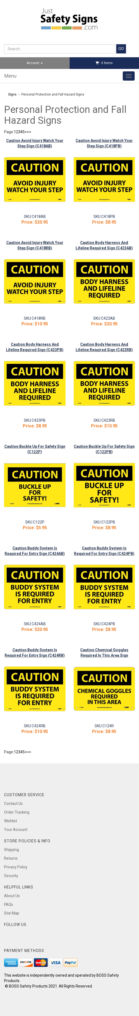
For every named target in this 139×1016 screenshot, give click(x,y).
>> (29, 132)
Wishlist (10, 821)
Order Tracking (16, 812)
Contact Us (13, 803)
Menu (10, 76)
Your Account (15, 829)
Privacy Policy (15, 867)
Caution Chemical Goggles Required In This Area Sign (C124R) (104, 655)
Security (11, 876)
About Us (12, 896)
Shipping (11, 849)
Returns (11, 858)
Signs (12, 94)
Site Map (11, 913)
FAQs (8, 904)
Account (35, 63)
